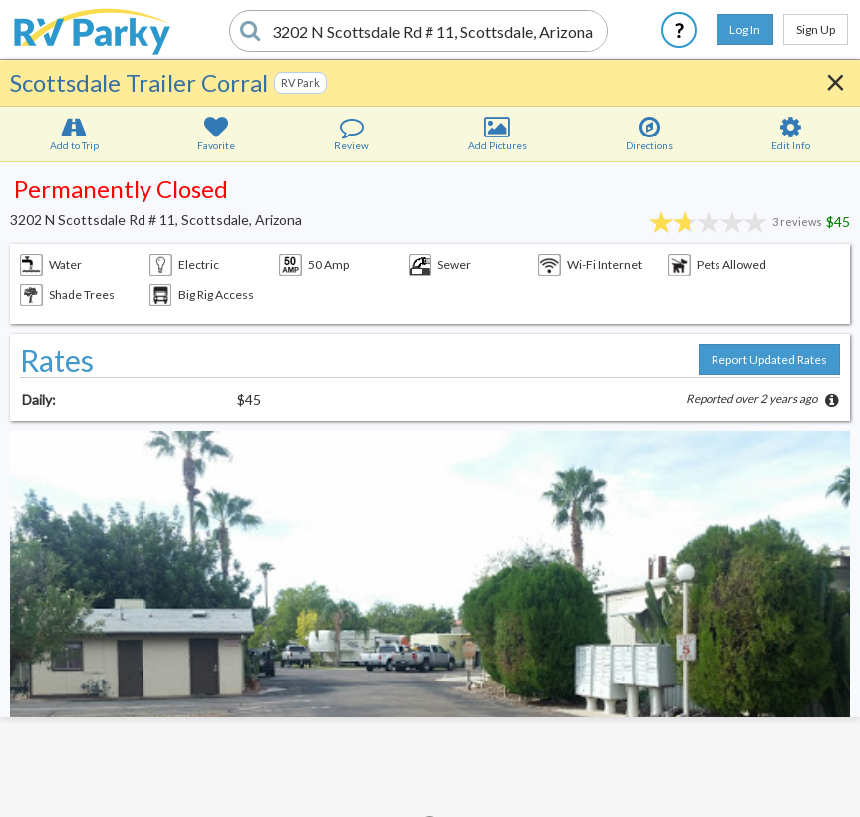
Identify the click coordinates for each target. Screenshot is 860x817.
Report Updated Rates (769, 359)
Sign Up (815, 29)
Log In (744, 29)
